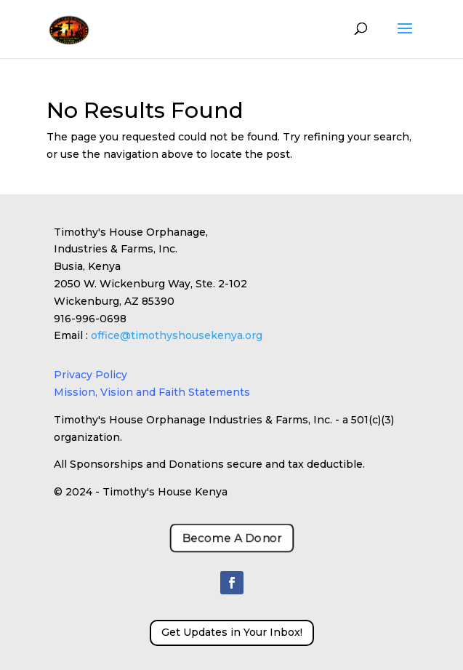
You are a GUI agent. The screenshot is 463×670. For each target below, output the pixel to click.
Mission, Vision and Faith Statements (152, 392)
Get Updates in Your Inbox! (231, 632)
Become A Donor (231, 538)
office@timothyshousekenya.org (176, 335)
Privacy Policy (90, 374)
